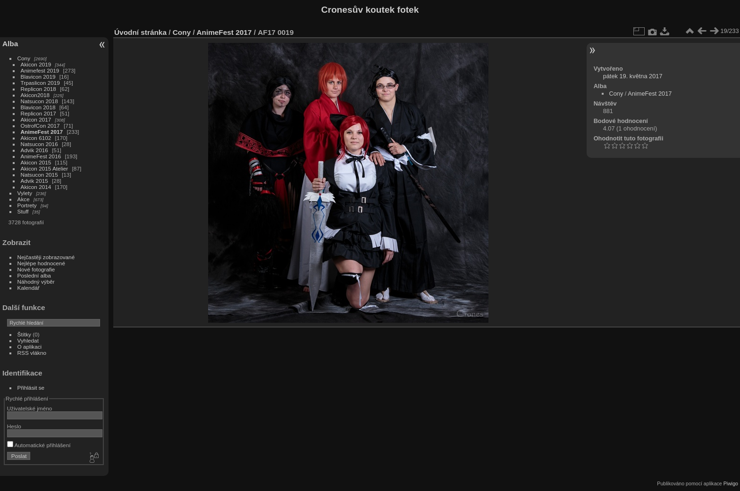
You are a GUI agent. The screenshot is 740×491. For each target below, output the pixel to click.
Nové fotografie (36, 269)
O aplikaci (29, 347)
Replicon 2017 (38, 113)
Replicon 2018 (38, 89)
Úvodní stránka (140, 32)
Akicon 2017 (36, 119)
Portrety (27, 205)
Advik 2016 (34, 150)
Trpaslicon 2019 (40, 83)
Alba (10, 44)
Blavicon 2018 (38, 107)
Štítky (24, 334)
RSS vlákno (31, 353)
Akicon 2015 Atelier (44, 168)
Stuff (23, 211)
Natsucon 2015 (39, 175)
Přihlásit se (31, 388)
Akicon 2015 (36, 162)
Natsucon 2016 (39, 144)
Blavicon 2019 (38, 77)
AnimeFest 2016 (41, 156)
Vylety (25, 193)
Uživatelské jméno (29, 408)
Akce (23, 199)
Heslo (14, 426)
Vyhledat (28, 340)
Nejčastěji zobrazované (46, 257)
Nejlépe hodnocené (41, 263)
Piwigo (730, 483)
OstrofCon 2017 (40, 126)
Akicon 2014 (36, 187)
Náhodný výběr (36, 281)
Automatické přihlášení (39, 445)
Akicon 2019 (36, 64)
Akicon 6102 (36, 138)
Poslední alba (34, 275)
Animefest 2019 (40, 70)
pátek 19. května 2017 (633, 76)
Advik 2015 (34, 181)
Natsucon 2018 (39, 101)
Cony (23, 58)
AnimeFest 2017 (42, 132)
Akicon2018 (35, 95)
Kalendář (28, 288)
